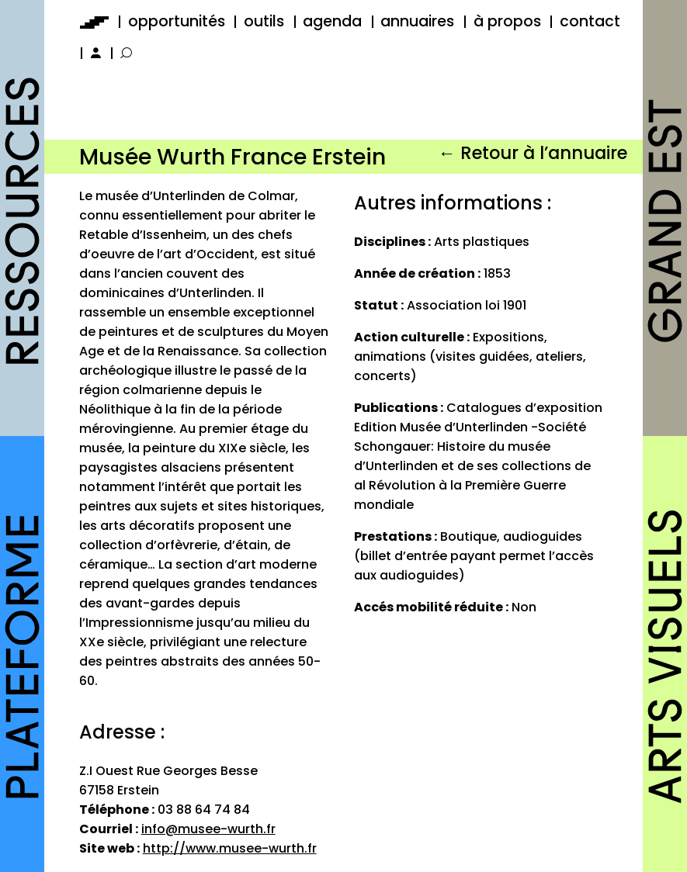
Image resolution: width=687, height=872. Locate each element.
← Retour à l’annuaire (532, 152)
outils (264, 21)
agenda (332, 21)
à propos (507, 21)
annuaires (417, 21)
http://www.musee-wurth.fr (230, 848)
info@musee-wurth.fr (208, 829)
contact (590, 21)
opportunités (176, 21)
